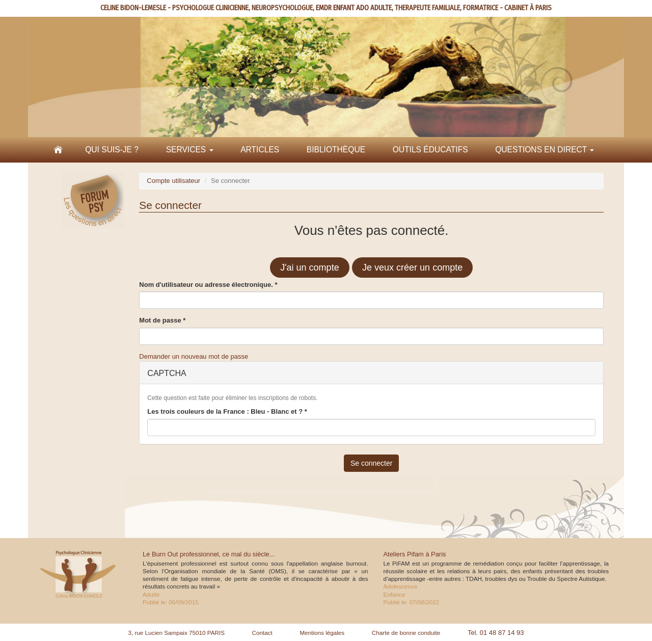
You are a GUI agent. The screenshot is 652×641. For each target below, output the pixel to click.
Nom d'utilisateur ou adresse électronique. (208, 284)
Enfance (394, 594)
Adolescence (401, 586)
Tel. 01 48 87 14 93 (496, 632)
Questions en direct (544, 149)
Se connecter (371, 463)
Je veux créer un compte (412, 267)
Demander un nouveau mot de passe (193, 356)
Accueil (58, 150)
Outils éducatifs (430, 149)
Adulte (151, 594)
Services (189, 149)
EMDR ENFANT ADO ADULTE (354, 8)
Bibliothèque (336, 149)
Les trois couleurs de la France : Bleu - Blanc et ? (227, 411)
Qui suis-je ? (112, 149)
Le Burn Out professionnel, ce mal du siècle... (209, 554)
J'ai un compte (309, 267)
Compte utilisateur (173, 180)
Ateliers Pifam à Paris (415, 554)
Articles (259, 149)
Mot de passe (162, 320)
